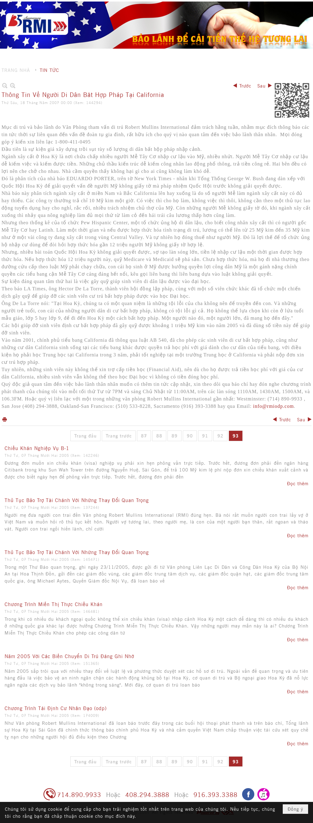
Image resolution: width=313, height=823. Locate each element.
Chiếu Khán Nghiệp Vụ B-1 (37, 448)
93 (236, 435)
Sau (261, 85)
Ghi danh (250, 6)
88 (159, 435)
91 (205, 435)
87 (144, 435)
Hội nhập (275, 6)
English (298, 6)
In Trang (5, 419)
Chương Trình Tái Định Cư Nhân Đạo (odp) (56, 708)
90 (190, 435)
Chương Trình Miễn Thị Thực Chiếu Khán (54, 604)
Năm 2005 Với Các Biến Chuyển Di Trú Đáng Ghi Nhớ (69, 656)
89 (174, 435)
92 (220, 435)
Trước (245, 85)
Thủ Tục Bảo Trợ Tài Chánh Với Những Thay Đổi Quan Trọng (77, 500)
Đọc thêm (297, 483)
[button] (176, 17)
